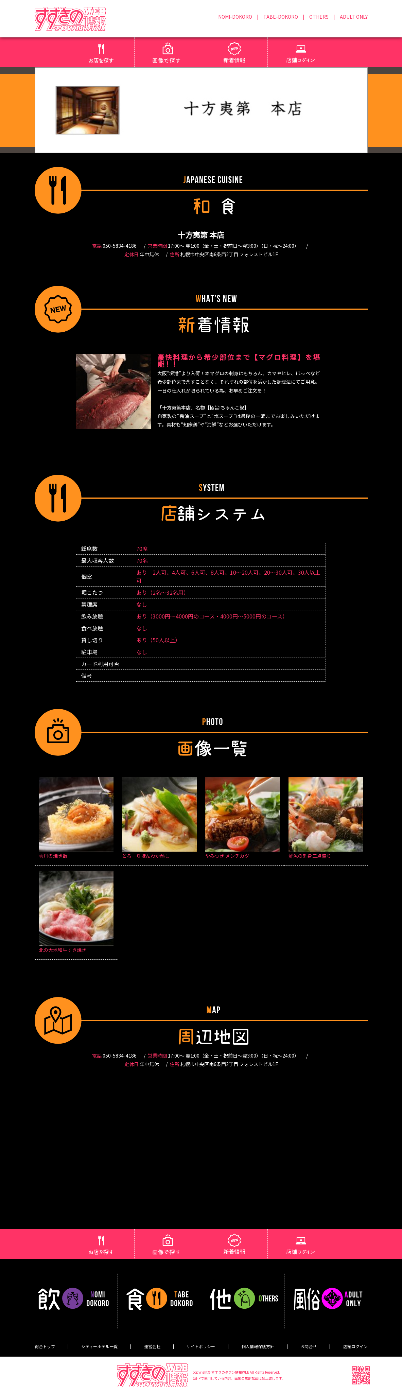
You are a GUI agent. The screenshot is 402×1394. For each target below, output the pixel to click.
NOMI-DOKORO (235, 16)
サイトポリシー (201, 1346)
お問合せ (308, 1346)
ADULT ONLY (354, 16)
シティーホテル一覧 (99, 1346)
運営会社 (152, 1346)
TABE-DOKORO (280, 16)
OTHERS (319, 16)
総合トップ (45, 1346)
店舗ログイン (355, 1346)
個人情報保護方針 (258, 1346)
